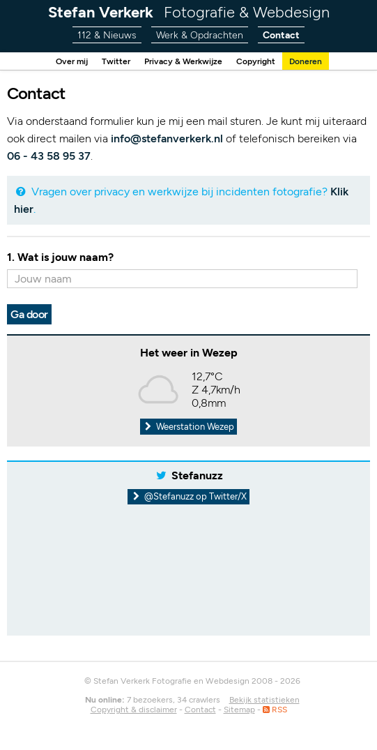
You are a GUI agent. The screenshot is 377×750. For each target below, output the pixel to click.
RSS (275, 709)
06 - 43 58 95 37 (49, 156)
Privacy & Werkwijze (182, 61)
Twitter (112, 61)
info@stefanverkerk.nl (167, 138)
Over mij (65, 61)
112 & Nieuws (103, 35)
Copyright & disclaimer (134, 709)
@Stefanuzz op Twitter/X (188, 496)
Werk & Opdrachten (199, 35)
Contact (285, 35)
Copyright (259, 61)
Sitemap (239, 709)
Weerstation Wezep (189, 426)
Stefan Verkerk (189, 12)
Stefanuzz (197, 475)
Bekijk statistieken (264, 700)
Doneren (311, 61)
